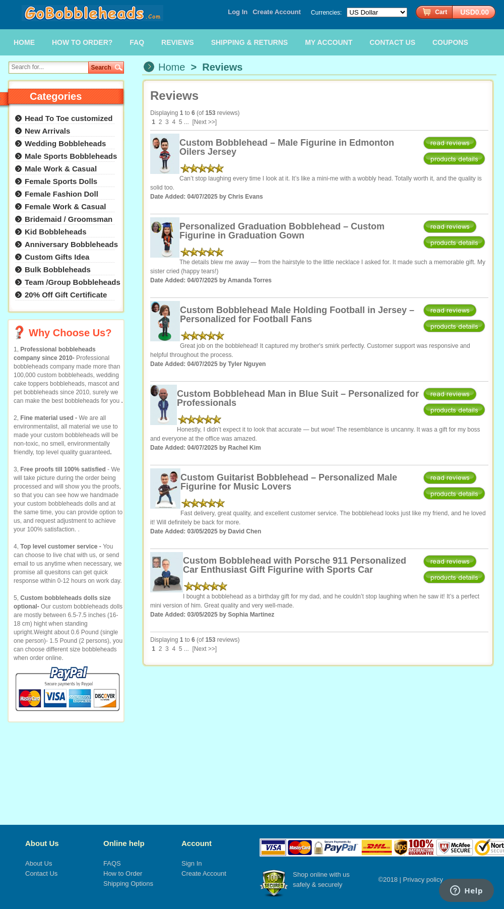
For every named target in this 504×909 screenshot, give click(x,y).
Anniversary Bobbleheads (71, 244)
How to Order (122, 873)
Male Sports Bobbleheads (71, 156)
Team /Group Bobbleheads (72, 282)
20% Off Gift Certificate (66, 294)
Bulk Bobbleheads (58, 269)
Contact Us (41, 873)
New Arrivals (47, 131)
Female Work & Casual (65, 206)
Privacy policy (423, 879)
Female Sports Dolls (61, 181)
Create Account (277, 12)
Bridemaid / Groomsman (68, 219)
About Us (42, 843)
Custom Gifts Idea (57, 257)
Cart (441, 12)
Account (196, 843)
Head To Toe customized (68, 118)
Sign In (191, 863)
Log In (237, 12)
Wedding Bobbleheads (65, 143)
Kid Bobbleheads (56, 231)
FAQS (112, 863)
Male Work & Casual (61, 168)
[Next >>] (205, 122)
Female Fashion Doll (61, 194)
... (186, 122)
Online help (124, 843)
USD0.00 (474, 12)
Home (171, 67)
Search (101, 67)
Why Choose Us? (70, 332)
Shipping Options (128, 883)
